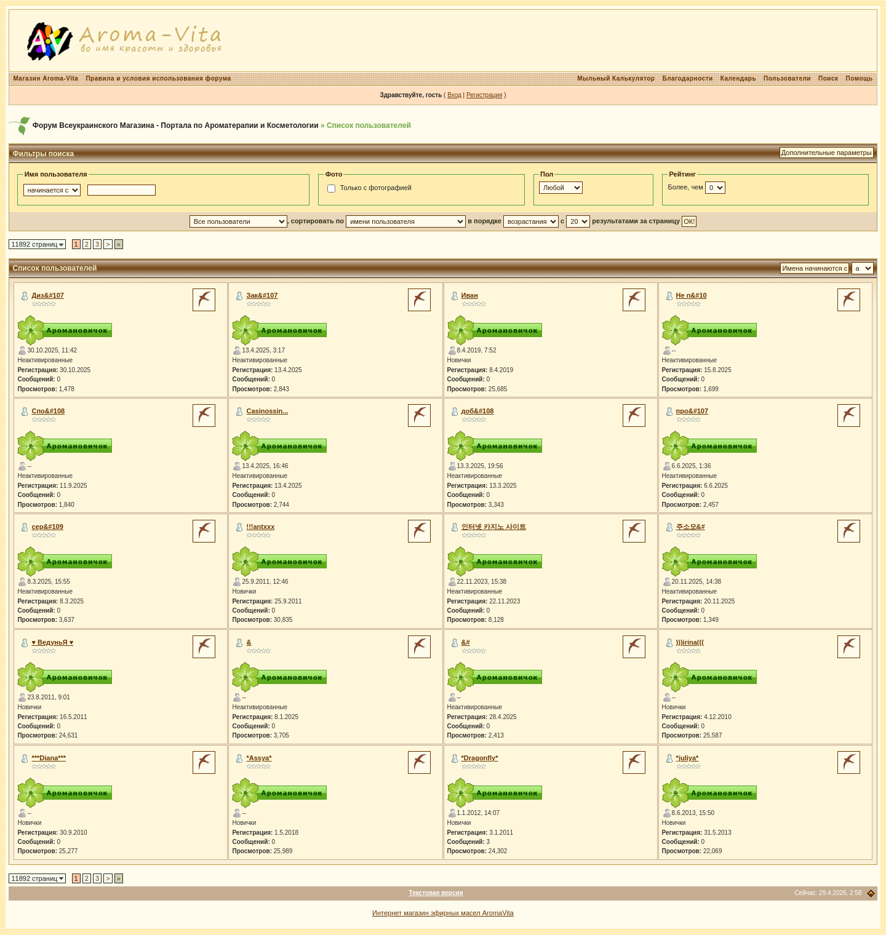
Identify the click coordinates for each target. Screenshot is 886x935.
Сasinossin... (268, 411)
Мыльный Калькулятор (616, 78)
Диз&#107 (47, 295)
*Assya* (259, 758)
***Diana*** (48, 758)
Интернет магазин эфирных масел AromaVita (443, 913)
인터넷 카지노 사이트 (493, 526)
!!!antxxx (261, 526)
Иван (469, 295)
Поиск (828, 78)
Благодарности (687, 78)
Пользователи (787, 78)
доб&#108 (477, 411)
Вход (454, 95)
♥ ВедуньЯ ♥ (52, 642)
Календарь (738, 78)
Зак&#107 (262, 295)
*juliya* (687, 758)
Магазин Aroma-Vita (45, 78)
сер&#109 (47, 526)
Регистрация (484, 95)
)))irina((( (690, 642)
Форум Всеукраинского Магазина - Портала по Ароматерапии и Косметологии (176, 125)
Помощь (858, 78)
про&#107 (692, 411)
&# (465, 642)
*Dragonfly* (479, 758)
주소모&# (690, 526)
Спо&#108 (48, 411)
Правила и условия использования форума (158, 78)
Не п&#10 (691, 295)
